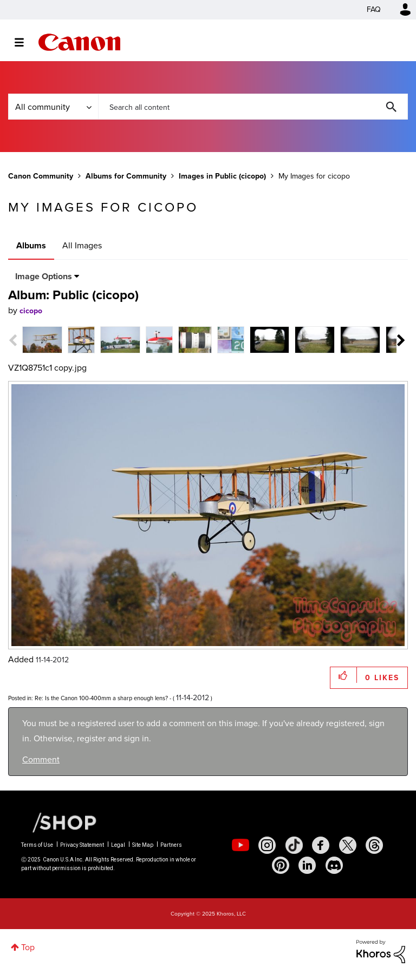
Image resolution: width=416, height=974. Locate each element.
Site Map (142, 845)
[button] (343, 675)
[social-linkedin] (307, 865)
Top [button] (28, 947)
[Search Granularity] (53, 107)
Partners (171, 845)
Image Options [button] (43, 276)
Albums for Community (126, 176)
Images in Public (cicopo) (222, 176)
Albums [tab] (31, 245)
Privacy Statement (82, 845)
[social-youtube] (240, 845)
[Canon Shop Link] (59, 821)
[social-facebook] (320, 845)
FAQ (374, 9)
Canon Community (79, 42)
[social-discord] (334, 865)
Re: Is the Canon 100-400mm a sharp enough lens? (101, 698)
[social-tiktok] (294, 845)
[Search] (253, 107)
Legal (118, 845)
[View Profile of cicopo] (31, 311)
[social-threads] (374, 845)
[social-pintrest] (280, 865)
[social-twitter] (347, 845)
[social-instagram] (267, 845)
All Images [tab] (82, 245)
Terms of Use (37, 845)
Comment (41, 759)
